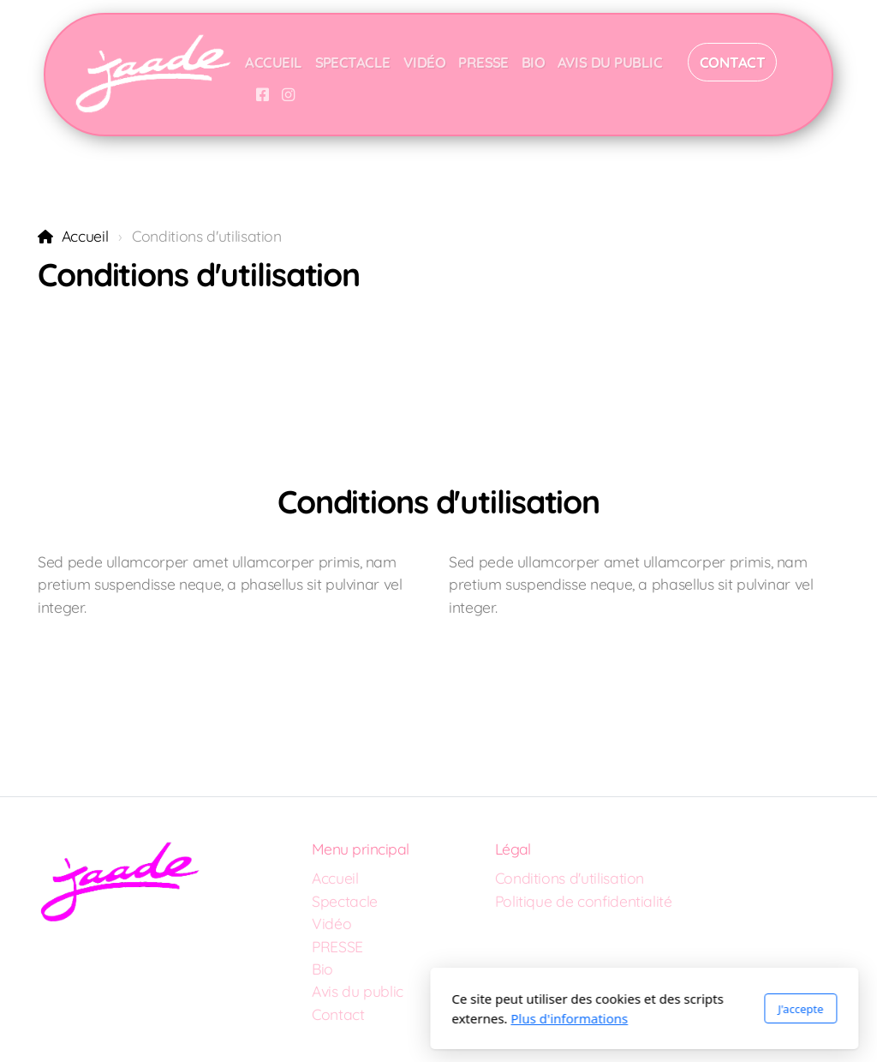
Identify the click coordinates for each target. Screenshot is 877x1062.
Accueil (85, 235)
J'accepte (594, 1009)
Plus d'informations (363, 1018)
